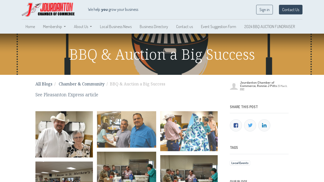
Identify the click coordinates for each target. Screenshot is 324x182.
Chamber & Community (82, 84)
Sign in (264, 9)
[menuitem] (30, 26)
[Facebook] (236, 125)
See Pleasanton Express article (66, 95)
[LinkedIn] (264, 125)
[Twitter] (250, 125)
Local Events (240, 163)
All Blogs (43, 84)
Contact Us (290, 9)
